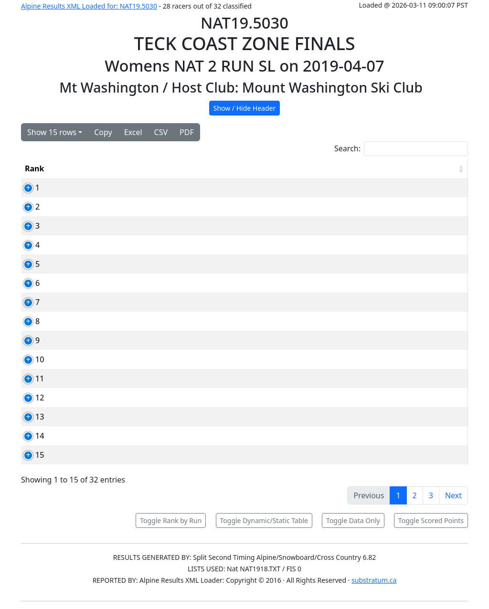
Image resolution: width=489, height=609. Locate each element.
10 (29, 359)
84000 (101, 378)
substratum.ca (373, 580)
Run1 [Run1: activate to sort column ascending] (327, 168)
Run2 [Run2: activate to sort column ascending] (363, 168)
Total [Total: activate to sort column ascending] (399, 168)
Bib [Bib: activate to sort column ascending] (67, 168)
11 (29, 378)
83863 (101, 416)
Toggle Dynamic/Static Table (264, 520)
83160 (101, 245)
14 (29, 435)
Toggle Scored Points (431, 520)
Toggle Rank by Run (171, 520)
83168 (101, 225)
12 (29, 397)
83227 (101, 283)
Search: (401, 148)
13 (29, 416)
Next (453, 495)
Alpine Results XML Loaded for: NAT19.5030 (89, 5)
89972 (101, 455)
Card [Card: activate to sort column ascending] (99, 168)
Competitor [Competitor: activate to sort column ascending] (146, 168)
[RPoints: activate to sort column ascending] (445, 168)
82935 (101, 264)
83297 (101, 340)
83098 (101, 397)
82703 (101, 187)
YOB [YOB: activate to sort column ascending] (293, 168)
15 (29, 455)
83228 (101, 359)
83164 (101, 321)
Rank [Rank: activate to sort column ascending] (34, 168)
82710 (101, 302)
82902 (101, 435)
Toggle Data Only (353, 520)
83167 (101, 206)
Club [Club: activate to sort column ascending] (259, 168)
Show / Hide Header (244, 108)
